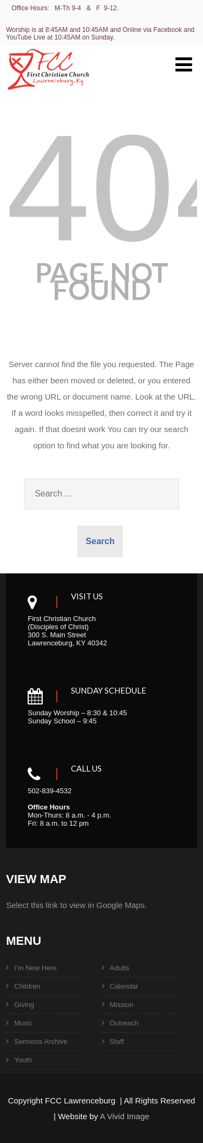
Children (27, 986)
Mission (122, 1005)
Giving (24, 1005)
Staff (117, 1041)
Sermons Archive (40, 1041)
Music (23, 1023)
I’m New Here (35, 968)
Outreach (124, 1023)
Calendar (124, 986)
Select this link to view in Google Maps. (76, 905)
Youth (23, 1060)
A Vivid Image (124, 1116)
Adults (119, 968)
